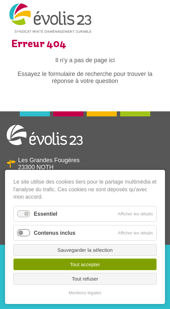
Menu (156, 21)
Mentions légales (85, 292)
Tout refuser (85, 279)
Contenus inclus (54, 233)
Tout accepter (85, 264)
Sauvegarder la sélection (84, 250)
